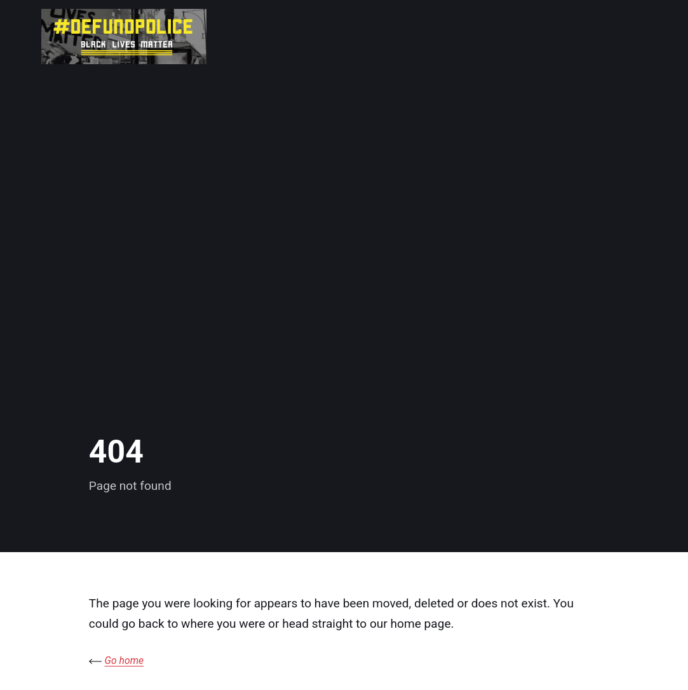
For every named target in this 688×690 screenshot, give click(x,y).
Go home (124, 660)
